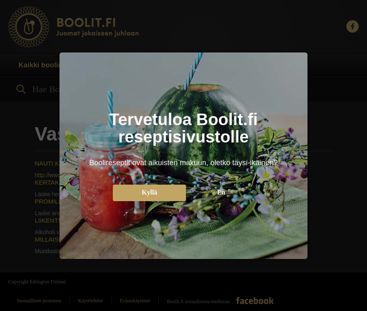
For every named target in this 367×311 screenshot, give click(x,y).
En (221, 191)
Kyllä (149, 191)
